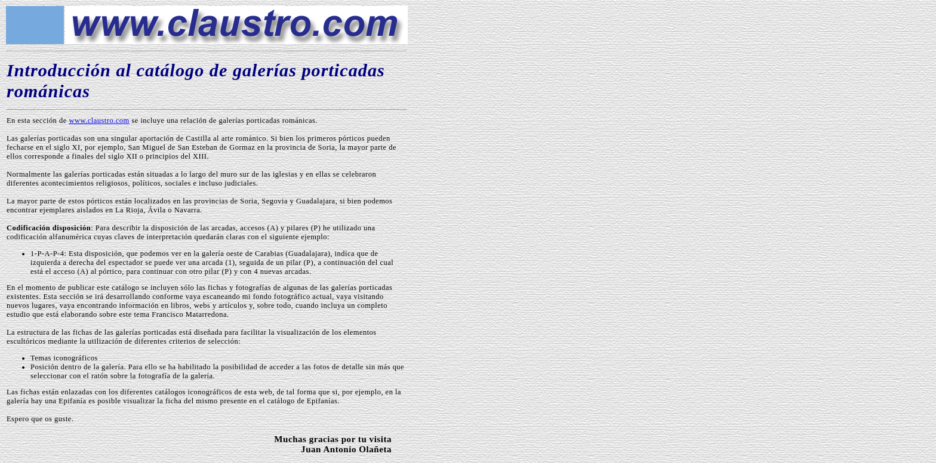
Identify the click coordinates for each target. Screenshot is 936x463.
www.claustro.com (99, 120)
